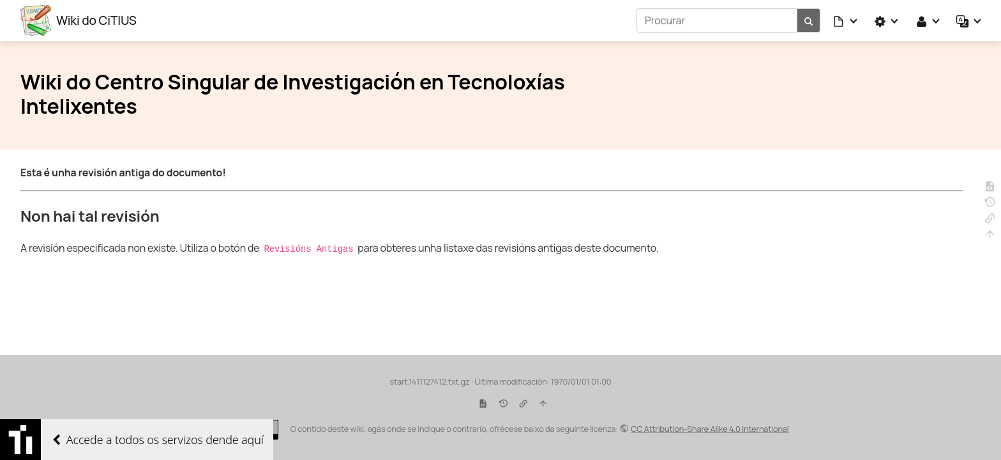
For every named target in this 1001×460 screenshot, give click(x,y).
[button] (845, 20)
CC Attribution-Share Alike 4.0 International (709, 428)
